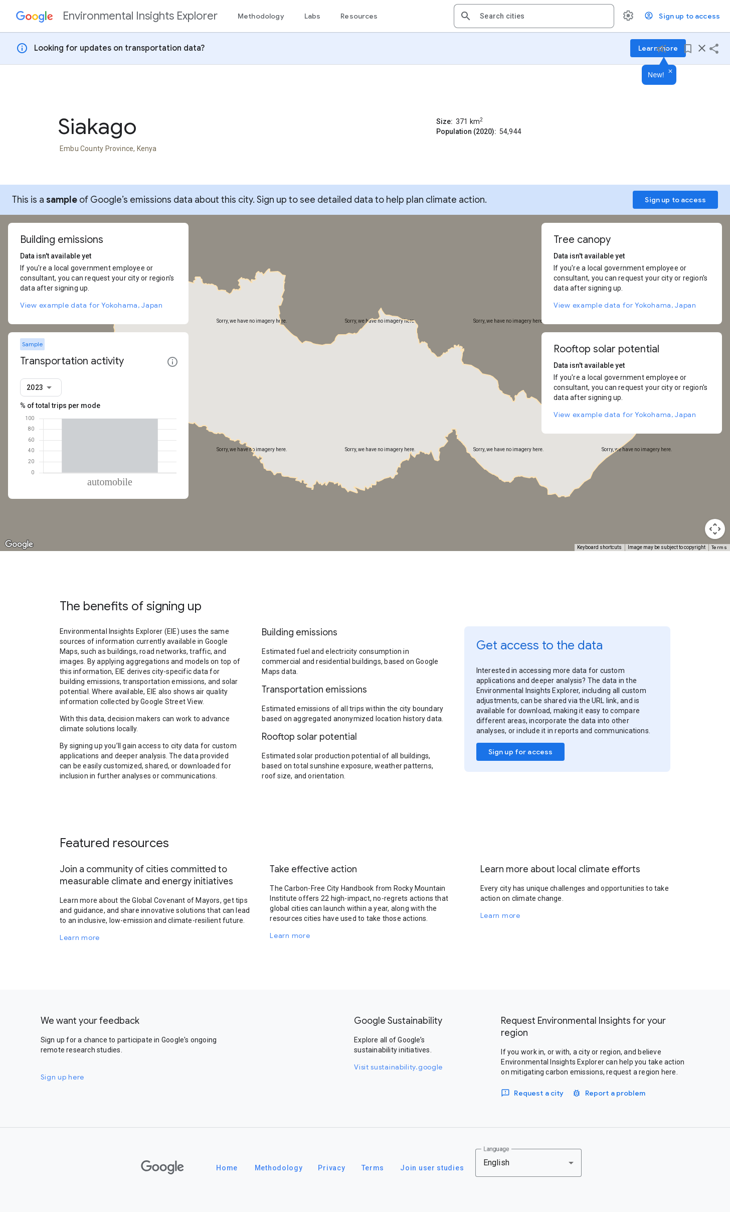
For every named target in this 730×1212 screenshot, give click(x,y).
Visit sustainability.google (398, 1066)
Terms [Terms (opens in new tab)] (719, 547)
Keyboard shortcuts (599, 547)
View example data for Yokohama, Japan (91, 305)
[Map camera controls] (715, 529)
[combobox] (543, 16)
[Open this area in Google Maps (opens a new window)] (19, 544)
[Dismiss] (670, 71)
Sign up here (62, 1077)
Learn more (80, 937)
